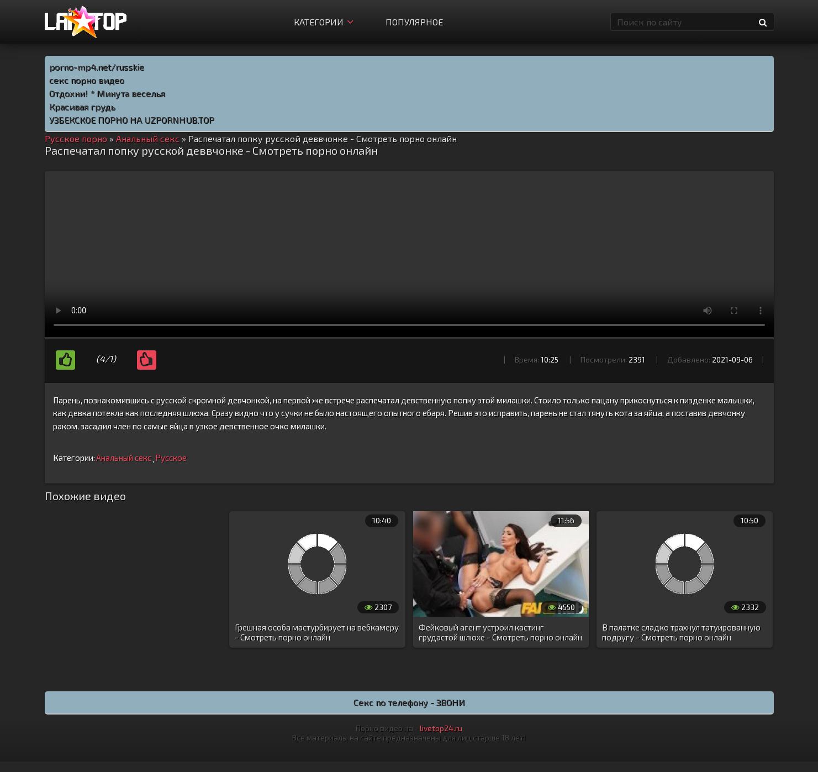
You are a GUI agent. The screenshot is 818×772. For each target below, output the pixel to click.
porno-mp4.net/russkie (96, 66)
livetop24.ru (441, 728)
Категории (323, 22)
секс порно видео (86, 80)
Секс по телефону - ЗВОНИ (409, 702)
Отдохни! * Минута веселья (107, 93)
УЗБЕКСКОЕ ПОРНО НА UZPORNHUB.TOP (131, 119)
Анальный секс (123, 458)
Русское (171, 458)
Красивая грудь (82, 106)
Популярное (414, 22)
